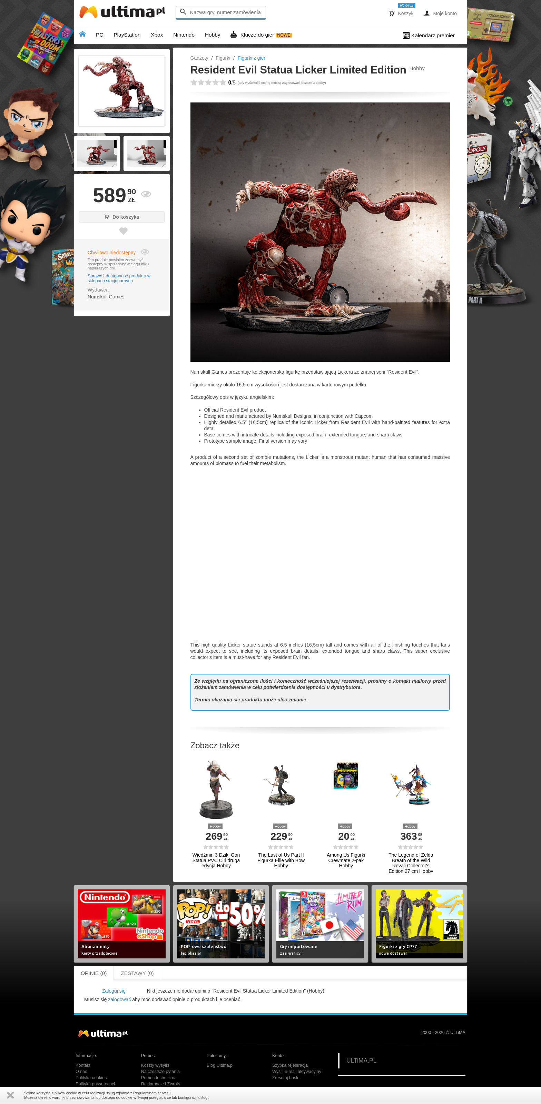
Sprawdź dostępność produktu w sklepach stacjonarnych (119, 278)
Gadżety (199, 58)
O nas (81, 1071)
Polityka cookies (91, 1077)
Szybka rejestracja (290, 1065)
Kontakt (83, 1065)
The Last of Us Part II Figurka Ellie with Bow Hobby (281, 860)
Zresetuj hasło (285, 1077)
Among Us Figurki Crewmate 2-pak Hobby (346, 860)
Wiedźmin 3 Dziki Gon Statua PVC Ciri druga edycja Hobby (216, 860)
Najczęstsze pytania (160, 1071)
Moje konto (440, 13)
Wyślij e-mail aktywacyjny (296, 1071)
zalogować (119, 999)
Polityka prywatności (95, 1084)
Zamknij (10, 1095)
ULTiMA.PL (361, 1060)
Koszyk (401, 13)
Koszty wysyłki (155, 1065)
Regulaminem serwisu (151, 1093)
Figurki (223, 58)
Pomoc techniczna (159, 1077)
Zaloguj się (114, 991)
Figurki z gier (251, 58)
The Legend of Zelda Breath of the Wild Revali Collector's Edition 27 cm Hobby (410, 863)
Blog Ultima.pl (220, 1065)
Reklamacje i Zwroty (160, 1084)
